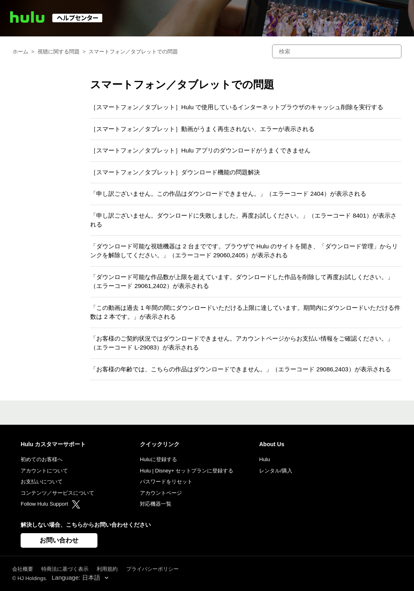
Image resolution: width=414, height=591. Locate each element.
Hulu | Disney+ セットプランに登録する (186, 471)
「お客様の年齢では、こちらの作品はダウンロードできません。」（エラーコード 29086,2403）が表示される (240, 369)
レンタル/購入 (275, 471)
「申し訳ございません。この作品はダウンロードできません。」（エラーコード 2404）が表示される (228, 193)
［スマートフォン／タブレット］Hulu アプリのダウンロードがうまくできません (200, 150)
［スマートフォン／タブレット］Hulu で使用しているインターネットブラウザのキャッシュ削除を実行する (236, 107)
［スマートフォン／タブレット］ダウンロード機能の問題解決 (175, 172)
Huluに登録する (158, 459)
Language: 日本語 (77, 577)
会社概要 (22, 569)
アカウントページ (161, 493)
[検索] (336, 51)
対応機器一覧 (155, 504)
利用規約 (107, 569)
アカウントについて (44, 471)
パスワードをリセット (166, 482)
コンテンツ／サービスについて (57, 493)
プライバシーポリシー (152, 569)
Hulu (264, 459)
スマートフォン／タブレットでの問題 (133, 52)
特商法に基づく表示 (65, 569)
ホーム (20, 52)
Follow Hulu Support (50, 504)
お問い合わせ (59, 540)
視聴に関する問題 (59, 52)
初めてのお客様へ (42, 459)
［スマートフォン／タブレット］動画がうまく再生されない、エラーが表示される (202, 128)
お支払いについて (42, 482)
